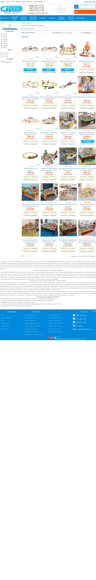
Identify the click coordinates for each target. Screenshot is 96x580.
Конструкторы (7, 61)
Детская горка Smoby (55, 329)
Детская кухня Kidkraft (55, 317)
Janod (4, 37)
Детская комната (24, 18)
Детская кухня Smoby (55, 320)
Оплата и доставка (20, 1)
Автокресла (5, 18)
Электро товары (71, 18)
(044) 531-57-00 (36, 10)
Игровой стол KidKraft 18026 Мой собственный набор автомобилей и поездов (87, 134)
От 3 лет (5, 56)
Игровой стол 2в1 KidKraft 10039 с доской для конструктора (68, 134)
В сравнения (34, 72)
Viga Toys (5, 45)
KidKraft (5, 39)
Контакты (29, 1)
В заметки (26, 72)
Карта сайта (4, 329)
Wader (5, 47)
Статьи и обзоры (38, 1)
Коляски (52, 18)
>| (31, 256)
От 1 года (6, 52)
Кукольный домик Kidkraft (56, 323)
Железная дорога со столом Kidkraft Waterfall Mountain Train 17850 (87, 242)
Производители (5, 323)
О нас (12, 1)
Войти (86, 1)
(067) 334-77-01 (36, 8)
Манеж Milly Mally (30, 320)
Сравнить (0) (24, 36)
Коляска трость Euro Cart (32, 331)
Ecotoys (5, 35)
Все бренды (80, 18)
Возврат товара (5, 326)
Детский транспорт (33, 18)
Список (27, 32)
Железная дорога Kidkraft (27, 29)
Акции (8, 1)
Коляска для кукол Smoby (56, 326)
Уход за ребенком (61, 18)
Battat (4, 34)
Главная (2, 1)
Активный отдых (14, 18)
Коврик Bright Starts (54, 315)
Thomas (5, 43)
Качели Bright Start (30, 315)
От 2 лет (5, 54)
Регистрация (92, 1)
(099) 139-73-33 (36, 5)
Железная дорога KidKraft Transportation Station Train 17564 (30, 242)
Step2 (4, 41)
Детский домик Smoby (55, 331)
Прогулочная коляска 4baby (32, 326)
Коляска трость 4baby (31, 329)
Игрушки (43, 18)
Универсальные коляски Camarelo (34, 334)
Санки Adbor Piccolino (31, 317)
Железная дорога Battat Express (86, 97)
